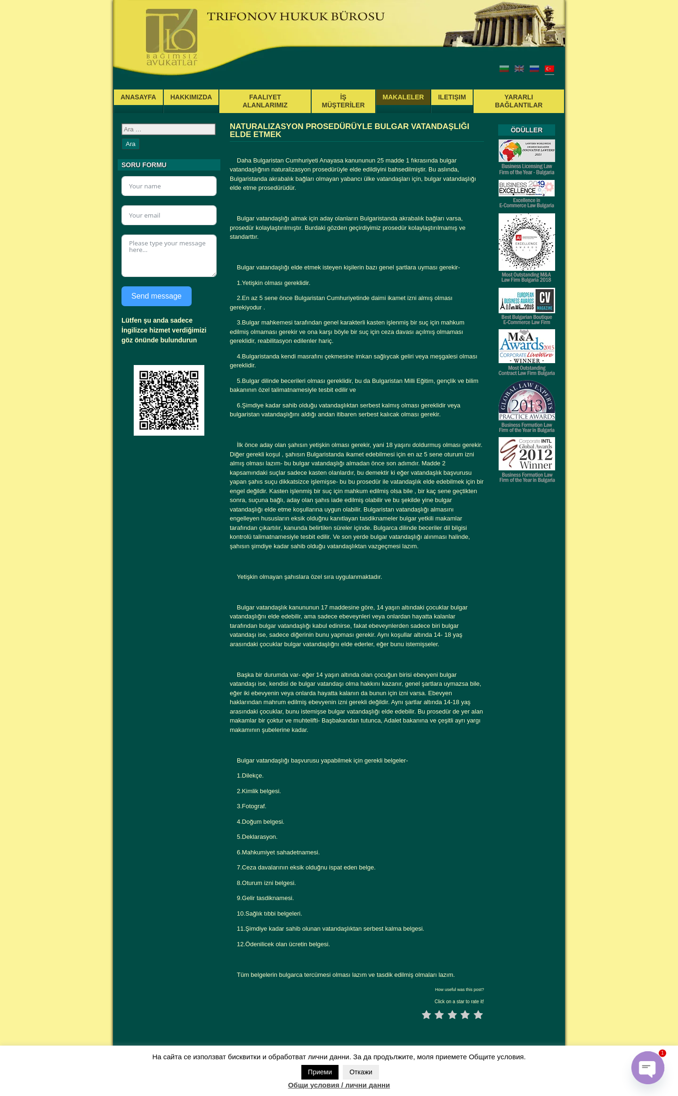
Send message (156, 296)
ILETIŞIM (452, 97)
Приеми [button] (320, 1072)
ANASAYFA (138, 97)
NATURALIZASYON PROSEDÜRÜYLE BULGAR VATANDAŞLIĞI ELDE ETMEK (349, 130)
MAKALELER (403, 97)
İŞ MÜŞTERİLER (343, 101)
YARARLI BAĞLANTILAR (518, 101)
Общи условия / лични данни (339, 1085)
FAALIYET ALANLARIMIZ (265, 101)
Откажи (360, 1072)
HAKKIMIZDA (191, 97)
